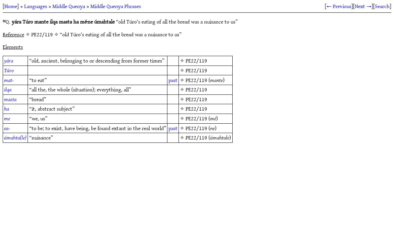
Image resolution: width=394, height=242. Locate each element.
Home (10, 6)
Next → (363, 6)
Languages (35, 6)
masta (10, 99)
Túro (9, 70)
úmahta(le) (15, 137)
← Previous (338, 6)
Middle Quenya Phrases (115, 6)
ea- (7, 128)
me (7, 118)
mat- (9, 80)
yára (8, 60)
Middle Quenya (68, 6)
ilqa (7, 89)
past (173, 80)
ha (6, 108)
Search (382, 6)
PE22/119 (196, 60)
